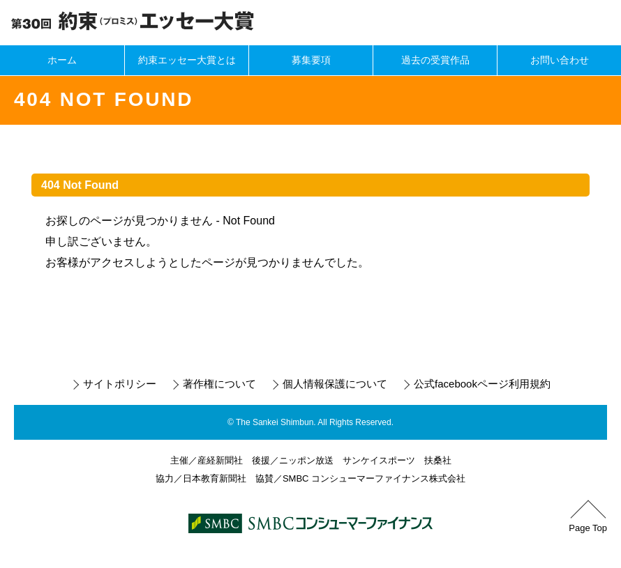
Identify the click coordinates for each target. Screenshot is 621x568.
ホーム (62, 60)
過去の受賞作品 (435, 60)
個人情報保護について (335, 384)
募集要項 (311, 60)
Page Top (588, 528)
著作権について (219, 384)
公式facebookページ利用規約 (482, 384)
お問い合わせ (559, 60)
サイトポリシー (119, 384)
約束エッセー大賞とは (187, 60)
